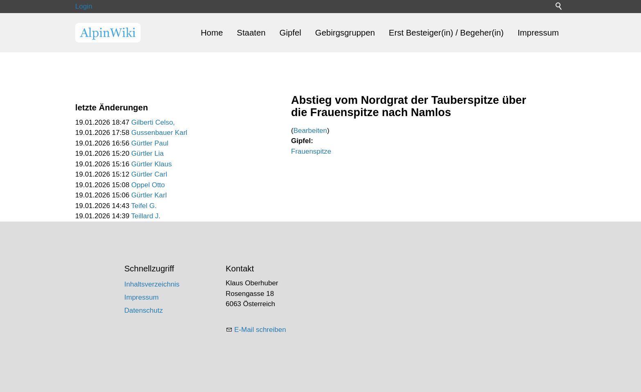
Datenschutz (143, 310)
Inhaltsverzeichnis (151, 284)
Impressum (538, 32)
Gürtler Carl (149, 174)
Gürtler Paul (149, 143)
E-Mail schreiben (260, 330)
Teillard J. (146, 216)
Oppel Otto (148, 185)
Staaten (251, 32)
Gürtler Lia (147, 153)
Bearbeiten (310, 130)
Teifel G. (144, 206)
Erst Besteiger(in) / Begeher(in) (446, 32)
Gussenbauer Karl (159, 133)
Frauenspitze (311, 151)
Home (212, 32)
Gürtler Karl (149, 195)
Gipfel (290, 32)
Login (83, 6)
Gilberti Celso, (153, 122)
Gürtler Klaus (151, 164)
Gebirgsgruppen (345, 32)
